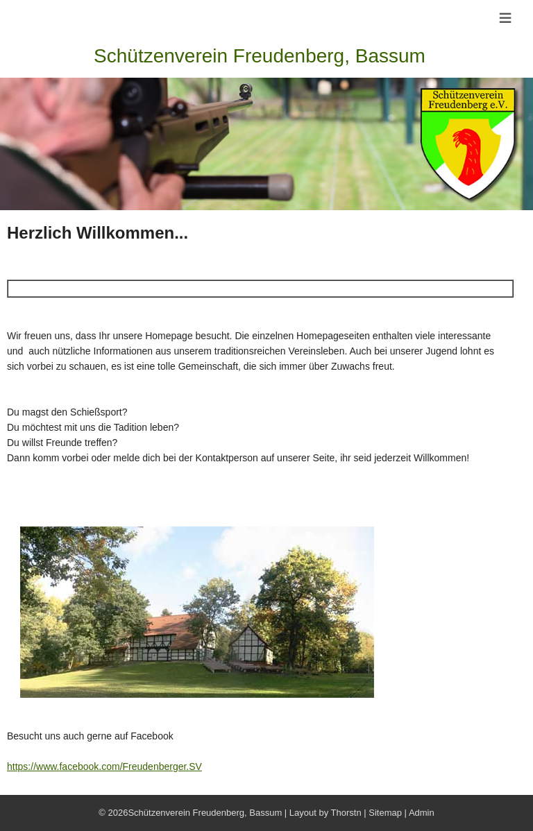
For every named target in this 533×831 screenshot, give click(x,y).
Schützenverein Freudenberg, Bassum (259, 56)
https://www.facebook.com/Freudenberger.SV (104, 766)
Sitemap (385, 812)
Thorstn (346, 812)
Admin (421, 812)
